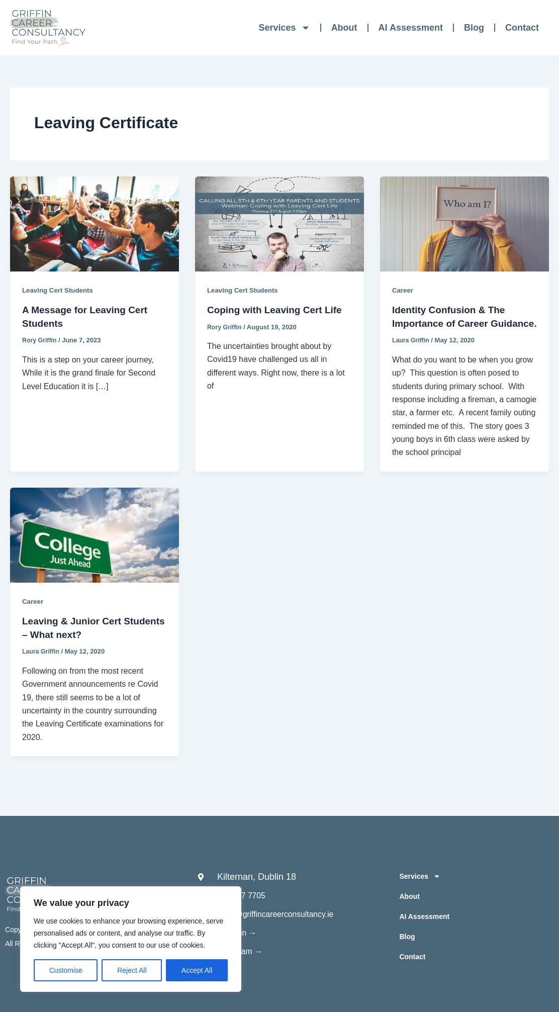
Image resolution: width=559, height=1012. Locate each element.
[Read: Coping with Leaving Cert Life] (279, 223)
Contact (522, 28)
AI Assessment (411, 28)
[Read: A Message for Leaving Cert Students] (94, 223)
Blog (474, 28)
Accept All (196, 970)
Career (403, 290)
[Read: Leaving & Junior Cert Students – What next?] (94, 546)
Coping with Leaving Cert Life (278, 309)
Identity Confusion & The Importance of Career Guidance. (451, 322)
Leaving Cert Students (59, 290)
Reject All (131, 970)
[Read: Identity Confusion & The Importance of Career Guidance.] (464, 223)
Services (284, 27)
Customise (65, 970)
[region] (130, 939)
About (344, 28)
